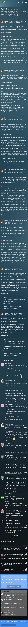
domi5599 (8, 444)
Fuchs (7, 496)
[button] (26, 1)
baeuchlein (8, 520)
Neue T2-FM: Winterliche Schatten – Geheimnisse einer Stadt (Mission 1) (16, 367)
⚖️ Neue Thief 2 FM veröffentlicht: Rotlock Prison (15, 118)
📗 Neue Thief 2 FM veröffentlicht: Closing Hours (15, 70)
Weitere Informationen (5, 625)
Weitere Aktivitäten (14, 535)
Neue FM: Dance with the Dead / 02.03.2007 (14, 603)
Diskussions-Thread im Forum (10, 308)
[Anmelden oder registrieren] (22, 1)
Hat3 (6, 380)
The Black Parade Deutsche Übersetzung (13, 599)
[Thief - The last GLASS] (2, 1)
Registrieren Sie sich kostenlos (8, 581)
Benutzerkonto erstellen (14, 586)
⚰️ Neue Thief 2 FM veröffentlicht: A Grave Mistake (15, 21)
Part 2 (9, 505)
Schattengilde (6, 614)
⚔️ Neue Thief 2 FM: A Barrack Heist (12, 268)
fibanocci (8, 364)
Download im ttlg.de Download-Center (12, 306)
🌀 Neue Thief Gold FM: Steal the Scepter (13, 313)
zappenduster (9, 456)
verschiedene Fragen (8, 612)
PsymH (5, 22)
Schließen (14, 625)
